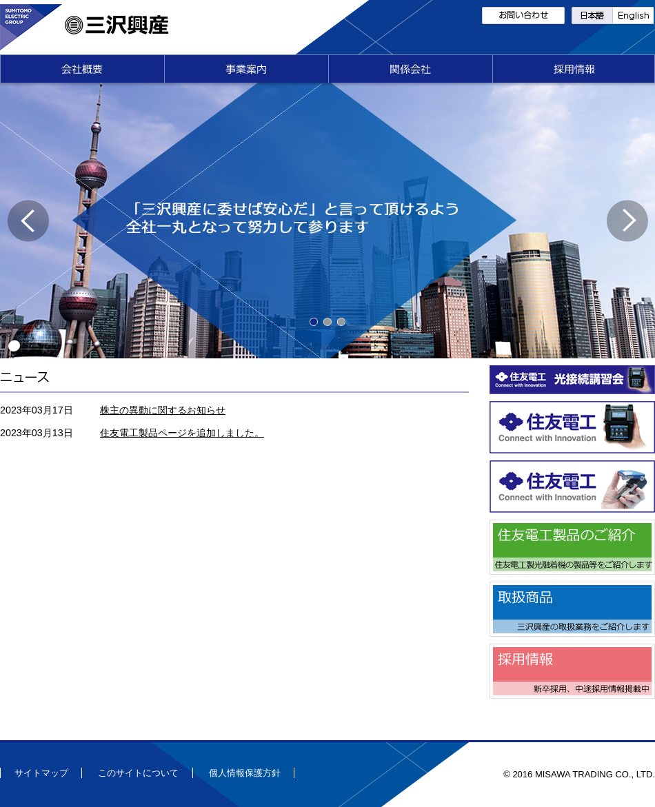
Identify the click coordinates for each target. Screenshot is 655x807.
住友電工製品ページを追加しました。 (182, 432)
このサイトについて (138, 773)
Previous (28, 221)
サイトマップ (41, 773)
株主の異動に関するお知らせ (162, 410)
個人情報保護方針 (245, 773)
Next (627, 221)
